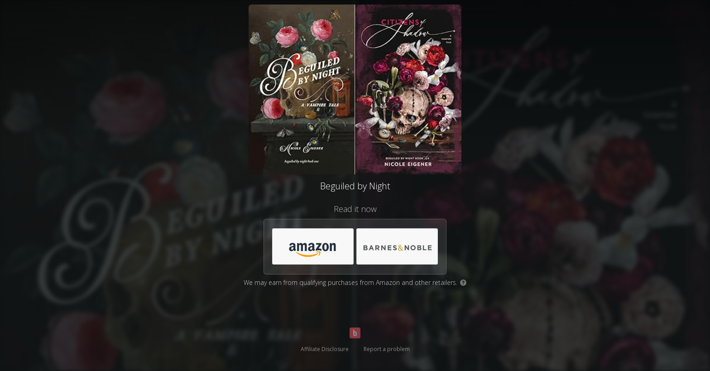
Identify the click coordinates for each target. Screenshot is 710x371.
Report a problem (387, 349)
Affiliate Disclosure (325, 349)
